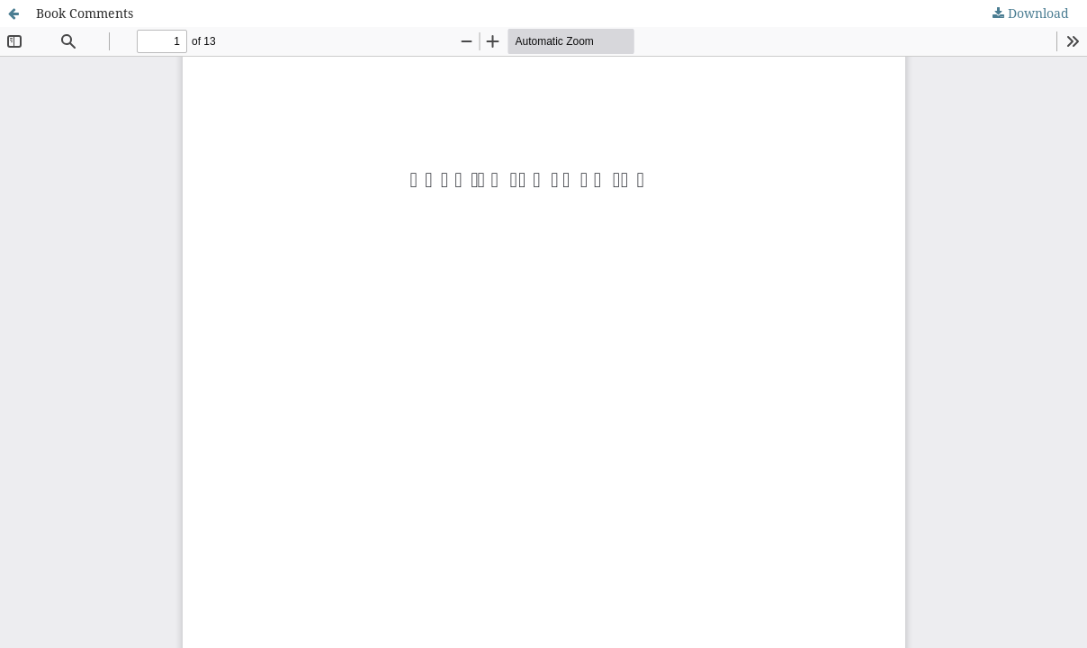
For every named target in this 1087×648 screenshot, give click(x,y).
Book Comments (84, 13)
